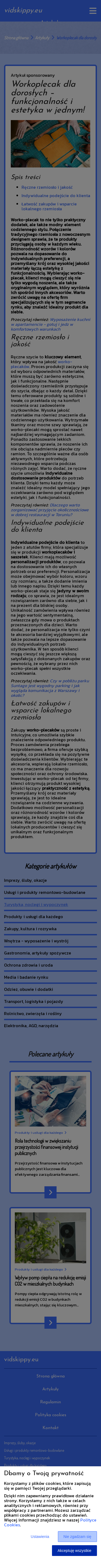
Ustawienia (40, 1536)
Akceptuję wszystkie (74, 1550)
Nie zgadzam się (78, 1536)
